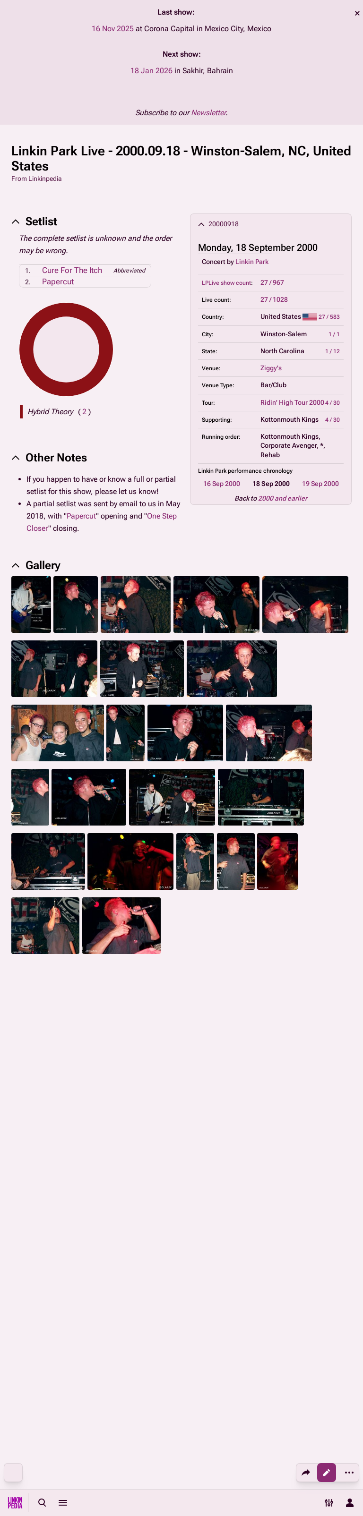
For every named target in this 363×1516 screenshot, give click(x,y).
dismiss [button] (357, 13)
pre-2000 (99, 1047)
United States (38, 1235)
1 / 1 (334, 334)
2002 (165, 1047)
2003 (185, 1047)
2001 (145, 1047)
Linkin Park (251, 261)
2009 (304, 1047)
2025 (272, 1057)
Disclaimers (233, 1469)
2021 (133, 1084)
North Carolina (174, 1235)
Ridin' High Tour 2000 (292, 402)
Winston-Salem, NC (105, 1235)
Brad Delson (103, 1149)
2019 (113, 1084)
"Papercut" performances (55, 1303)
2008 (284, 1047)
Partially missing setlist (112, 1280)
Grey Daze (100, 1102)
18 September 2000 (47, 1212)
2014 (153, 1057)
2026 (292, 1057)
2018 (232, 1057)
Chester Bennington (46, 1107)
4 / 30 (332, 403)
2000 (125, 1047)
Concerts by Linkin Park (292, 1212)
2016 (192, 1057)
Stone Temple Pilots (257, 1102)
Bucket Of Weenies (146, 1102)
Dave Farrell (34, 1131)
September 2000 (180, 1212)
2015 (173, 1057)
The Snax (99, 1131)
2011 (93, 1057)
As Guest (234, 1084)
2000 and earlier (282, 498)
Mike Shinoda (37, 1084)
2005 (225, 1047)
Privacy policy (235, 1451)
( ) (84, 411)
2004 (205, 1047)
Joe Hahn (140, 1149)
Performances (39, 1280)
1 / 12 (332, 351)
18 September (116, 1212)
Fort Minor (180, 1084)
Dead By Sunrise (201, 1102)
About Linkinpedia (318, 1451)
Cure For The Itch (72, 270)
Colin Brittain (177, 1149)
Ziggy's (271, 368)
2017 (212, 1057)
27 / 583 (329, 317)
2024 (252, 1057)
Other (208, 1084)
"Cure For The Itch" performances (212, 1280)
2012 (113, 1057)
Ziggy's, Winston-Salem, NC (255, 1235)
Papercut (58, 281)
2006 (244, 1047)
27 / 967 (272, 282)
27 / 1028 (274, 299)
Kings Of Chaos (312, 1102)
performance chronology (260, 471)
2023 (153, 1084)
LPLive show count (226, 283)
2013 (133, 1057)
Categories (27, 1194)
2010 (324, 1047)
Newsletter (208, 112)
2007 (264, 1047)
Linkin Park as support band (142, 1257)
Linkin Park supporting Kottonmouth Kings (264, 1257)
